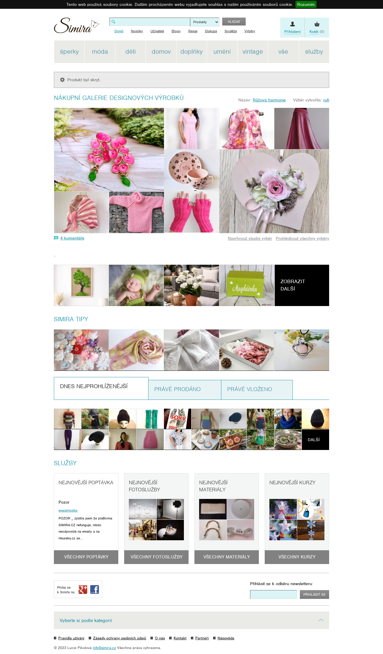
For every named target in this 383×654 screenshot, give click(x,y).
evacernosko (68, 510)
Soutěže (231, 31)
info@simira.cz (104, 647)
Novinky (137, 31)
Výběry (249, 31)
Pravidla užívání (71, 638)
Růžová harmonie (269, 100)
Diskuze (211, 31)
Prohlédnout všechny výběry (302, 238)
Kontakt (180, 638)
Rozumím (306, 4)
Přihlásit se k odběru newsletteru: (281, 583)
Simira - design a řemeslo (76, 27)
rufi (326, 100)
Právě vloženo (249, 389)
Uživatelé (157, 31)
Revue (192, 31)
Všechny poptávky (86, 557)
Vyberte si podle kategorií (86, 621)
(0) (317, 31)
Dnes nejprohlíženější (94, 386)
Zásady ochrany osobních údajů (119, 638)
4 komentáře (72, 238)
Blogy (176, 31)
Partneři (202, 638)
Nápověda (226, 638)
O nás (160, 638)
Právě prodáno (177, 389)
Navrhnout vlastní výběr (250, 238)
